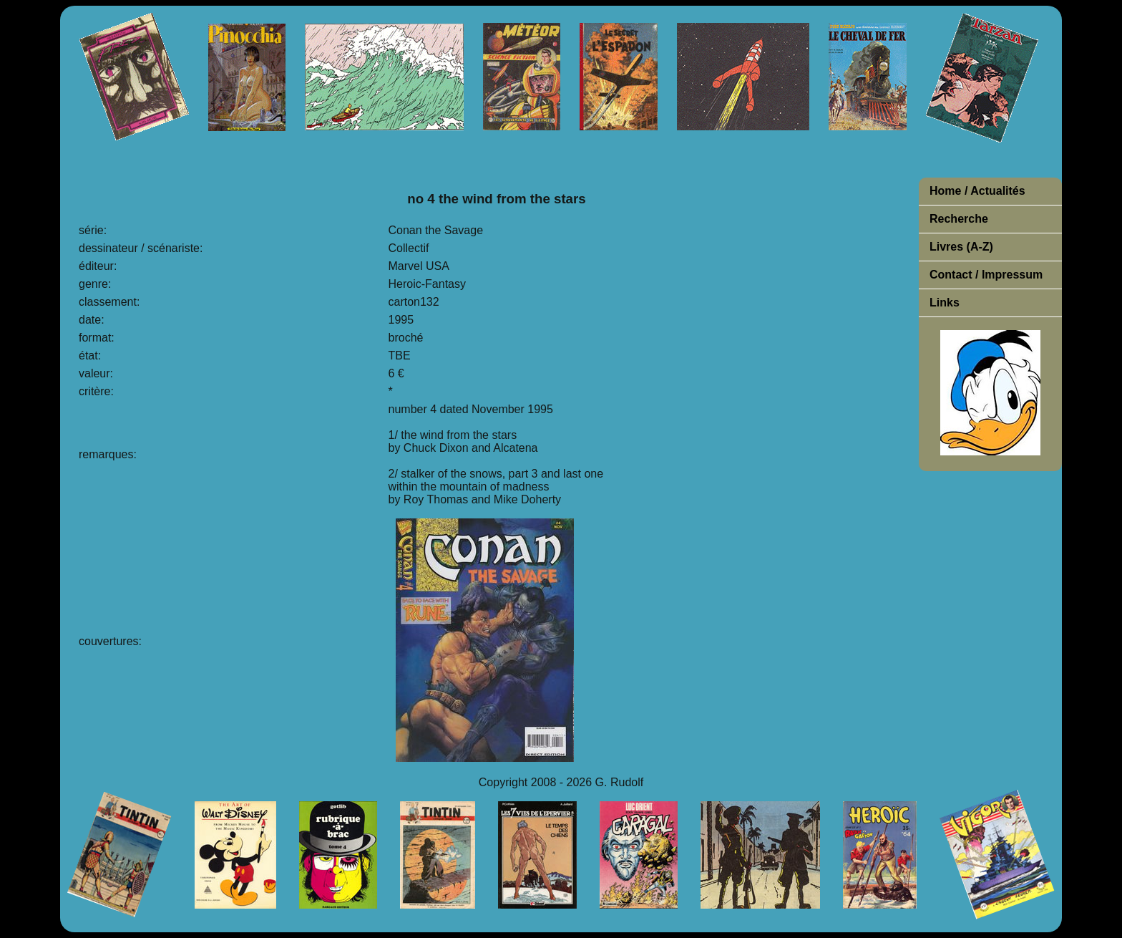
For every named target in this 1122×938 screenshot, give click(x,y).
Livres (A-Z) (961, 247)
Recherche (959, 219)
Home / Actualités (977, 191)
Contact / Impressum (986, 275)
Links (945, 302)
